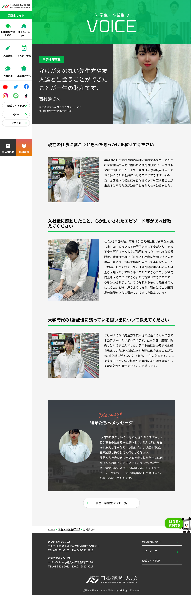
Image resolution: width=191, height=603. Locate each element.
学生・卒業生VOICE (69, 537)
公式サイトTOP (16, 105)
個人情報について (152, 549)
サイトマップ (149, 559)
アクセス (16, 123)
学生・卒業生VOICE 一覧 (111, 511)
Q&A (16, 114)
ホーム (51, 537)
